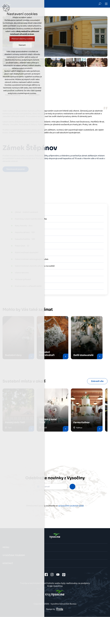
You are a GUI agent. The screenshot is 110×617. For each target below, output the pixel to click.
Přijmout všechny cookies (22, 39)
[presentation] (55, 497)
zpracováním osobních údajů (71, 506)
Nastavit (22, 45)
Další (103, 36)
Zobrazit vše (97, 381)
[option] (55, 62)
